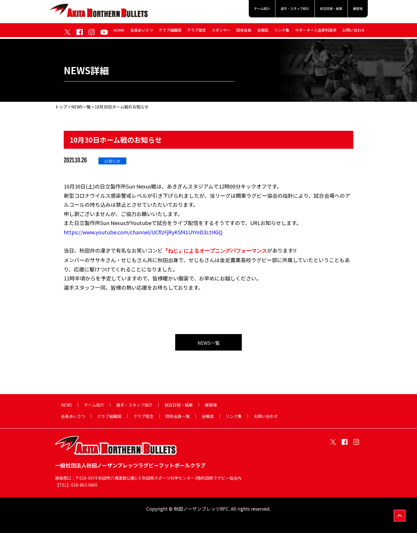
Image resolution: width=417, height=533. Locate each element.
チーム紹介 (243, 9)
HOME (119, 31)
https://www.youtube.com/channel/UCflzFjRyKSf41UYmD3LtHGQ (143, 232)
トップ (61, 107)
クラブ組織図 (170, 31)
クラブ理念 (196, 31)
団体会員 (243, 31)
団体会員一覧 (177, 416)
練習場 (356, 9)
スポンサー (221, 31)
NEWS (66, 405)
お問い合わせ (353, 31)
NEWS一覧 (81, 107)
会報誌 (262, 31)
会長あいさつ (141, 31)
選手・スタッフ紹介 (282, 9)
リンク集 (281, 31)
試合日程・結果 (325, 9)
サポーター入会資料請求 (315, 31)
